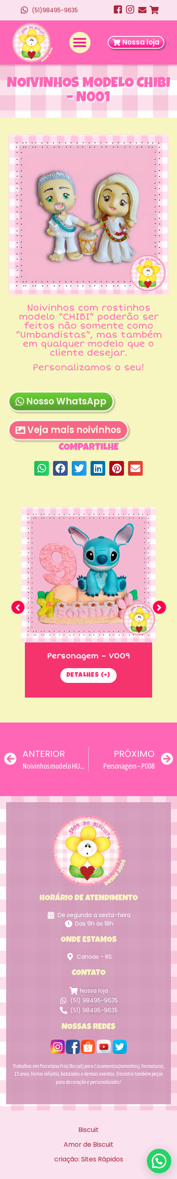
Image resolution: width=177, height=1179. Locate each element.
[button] (80, 43)
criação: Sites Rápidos (88, 1159)
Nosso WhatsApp (60, 412)
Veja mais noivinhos (68, 441)
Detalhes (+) (88, 675)
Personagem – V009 (88, 655)
